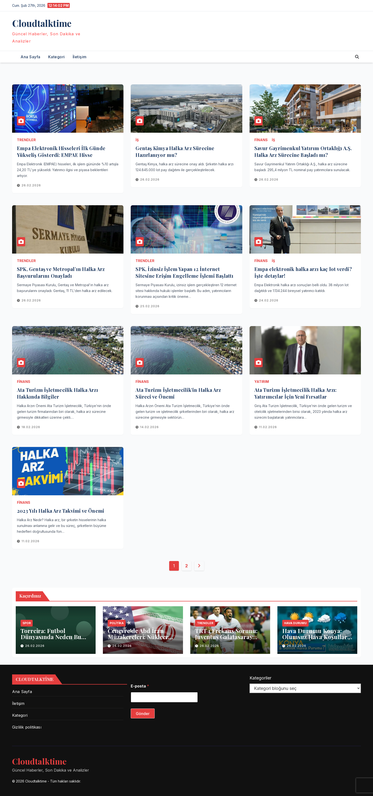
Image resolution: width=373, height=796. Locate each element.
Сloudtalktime (41, 23)
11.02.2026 (268, 427)
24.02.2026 (268, 300)
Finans (261, 140)
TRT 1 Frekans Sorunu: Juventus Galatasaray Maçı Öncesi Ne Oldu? (226, 637)
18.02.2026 (31, 427)
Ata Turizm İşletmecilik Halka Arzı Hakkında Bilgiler (57, 393)
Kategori (56, 56)
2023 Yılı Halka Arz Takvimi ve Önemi (60, 510)
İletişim (80, 56)
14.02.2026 (149, 427)
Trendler (26, 140)
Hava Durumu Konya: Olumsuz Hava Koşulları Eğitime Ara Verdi (315, 637)
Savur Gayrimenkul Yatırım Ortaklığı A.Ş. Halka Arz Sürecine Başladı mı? (303, 151)
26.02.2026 (31, 185)
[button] (357, 56)
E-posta (140, 686)
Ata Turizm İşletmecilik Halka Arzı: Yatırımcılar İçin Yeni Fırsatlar (295, 393)
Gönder (143, 713)
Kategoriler (260, 677)
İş (137, 140)
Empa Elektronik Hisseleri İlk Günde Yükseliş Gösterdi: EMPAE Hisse (61, 151)
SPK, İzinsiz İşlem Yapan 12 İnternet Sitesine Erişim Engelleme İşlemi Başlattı (184, 272)
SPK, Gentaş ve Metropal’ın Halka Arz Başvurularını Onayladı (61, 272)
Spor (27, 623)
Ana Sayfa (30, 56)
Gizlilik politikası (26, 727)
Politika (117, 623)
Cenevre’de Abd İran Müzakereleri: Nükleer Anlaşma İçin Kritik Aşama (138, 640)
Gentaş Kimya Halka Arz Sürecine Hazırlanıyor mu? (175, 151)
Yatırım (261, 382)
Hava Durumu (295, 623)
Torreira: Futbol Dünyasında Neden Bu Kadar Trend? (51, 637)
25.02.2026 (150, 306)
